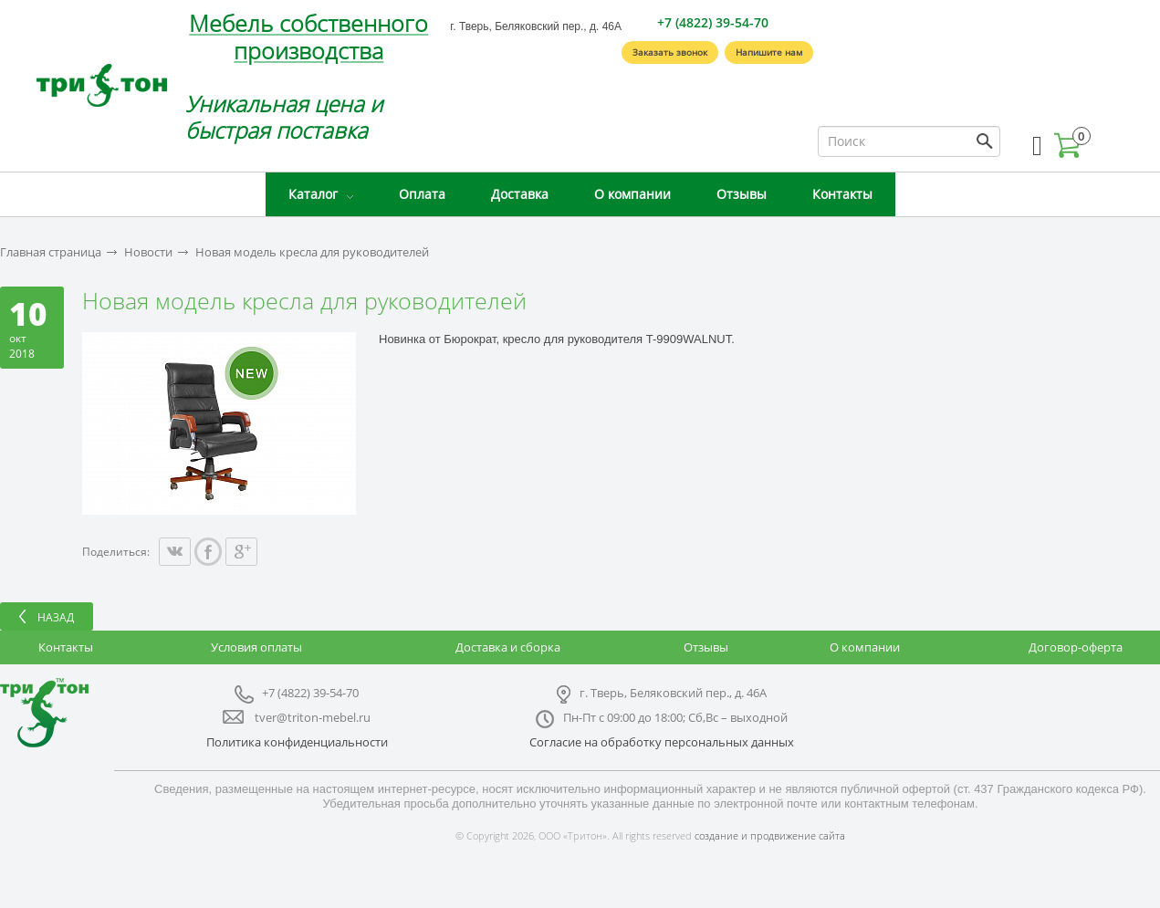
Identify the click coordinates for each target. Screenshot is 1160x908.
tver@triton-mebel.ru (313, 717)
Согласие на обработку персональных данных (661, 742)
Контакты (842, 194)
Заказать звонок (669, 52)
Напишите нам (769, 52)
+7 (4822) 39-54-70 (712, 22)
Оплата (422, 194)
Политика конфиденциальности (297, 742)
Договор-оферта (1076, 647)
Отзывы (741, 194)
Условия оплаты (256, 647)
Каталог (313, 194)
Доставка (520, 194)
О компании (632, 194)
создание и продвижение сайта (770, 835)
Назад (55, 617)
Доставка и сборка (507, 647)
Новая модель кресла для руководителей (312, 252)
